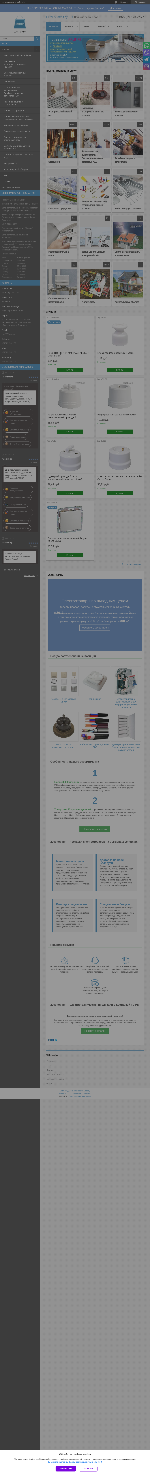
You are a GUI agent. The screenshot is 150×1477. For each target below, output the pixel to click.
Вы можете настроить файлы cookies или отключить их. (73, 1462)
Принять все (66, 1469)
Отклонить (88, 1469)
